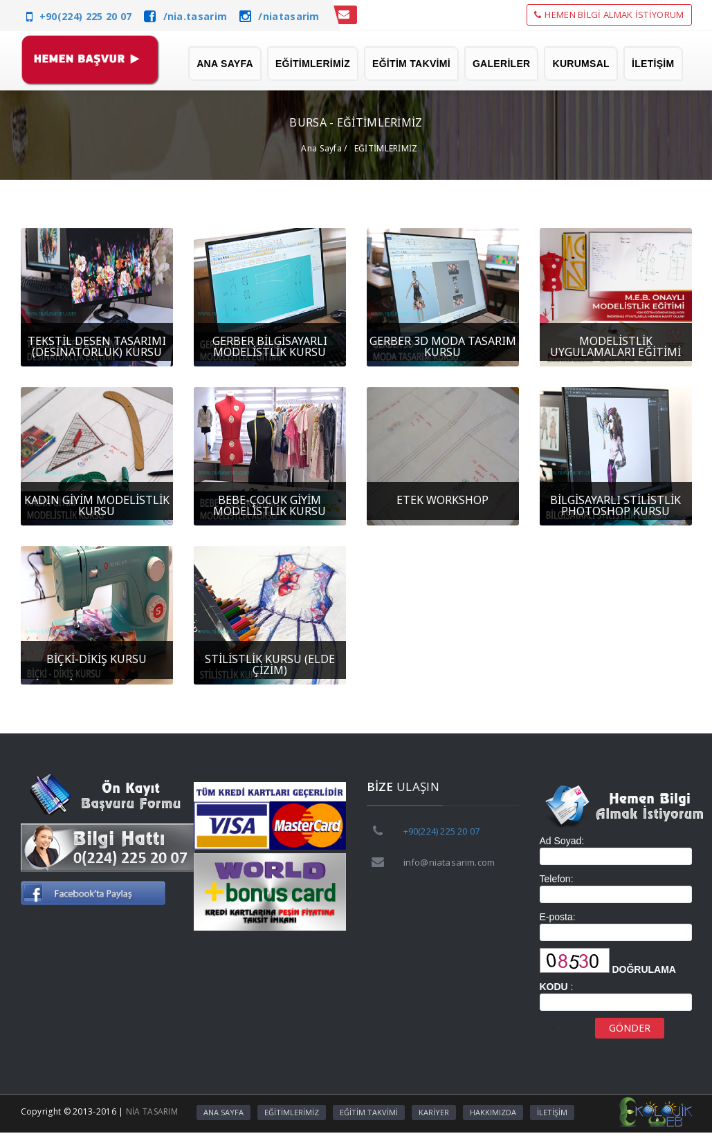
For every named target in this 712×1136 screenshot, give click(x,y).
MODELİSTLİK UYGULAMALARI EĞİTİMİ (615, 346)
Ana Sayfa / (324, 148)
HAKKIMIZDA (493, 1112)
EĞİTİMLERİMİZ (312, 63)
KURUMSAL (581, 63)
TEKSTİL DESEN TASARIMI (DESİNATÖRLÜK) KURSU (97, 346)
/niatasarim (288, 16)
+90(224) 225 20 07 (85, 16)
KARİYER (434, 1112)
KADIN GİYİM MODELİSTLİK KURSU (97, 505)
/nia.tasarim (195, 16)
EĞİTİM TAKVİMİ (411, 63)
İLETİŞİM (653, 63)
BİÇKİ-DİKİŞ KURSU (96, 659)
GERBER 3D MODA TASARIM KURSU (442, 346)
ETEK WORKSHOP (442, 500)
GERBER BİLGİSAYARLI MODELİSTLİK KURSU (269, 346)
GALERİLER (502, 63)
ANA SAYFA (225, 63)
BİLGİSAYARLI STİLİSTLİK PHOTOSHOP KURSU (615, 505)
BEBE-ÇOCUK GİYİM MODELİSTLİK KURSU (269, 505)
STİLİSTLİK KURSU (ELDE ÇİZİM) (270, 664)
